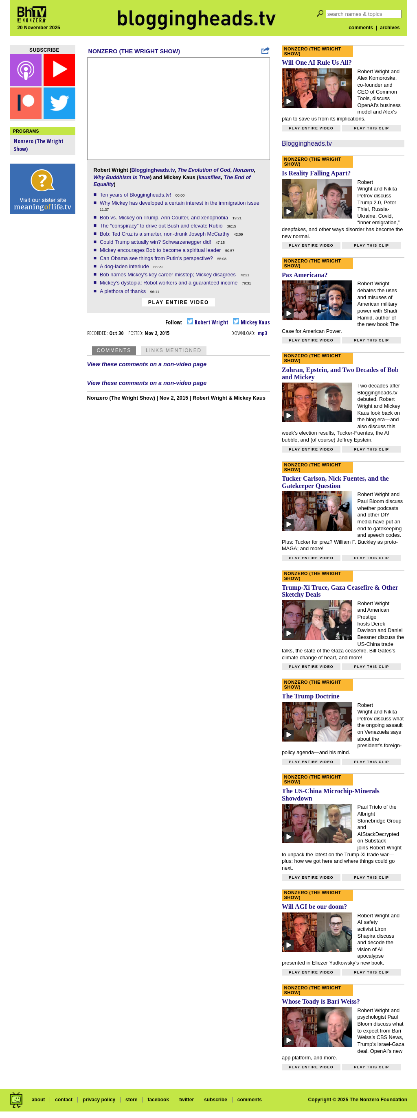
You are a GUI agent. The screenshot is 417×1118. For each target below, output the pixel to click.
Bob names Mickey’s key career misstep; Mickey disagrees (168, 274)
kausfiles (209, 177)
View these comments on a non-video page (147, 364)
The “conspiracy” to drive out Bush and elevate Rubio (162, 226)
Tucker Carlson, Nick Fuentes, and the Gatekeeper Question (335, 482)
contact (63, 1100)
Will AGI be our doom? (314, 906)
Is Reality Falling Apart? (316, 173)
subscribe (215, 1100)
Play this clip (371, 128)
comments (361, 28)
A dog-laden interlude (125, 266)
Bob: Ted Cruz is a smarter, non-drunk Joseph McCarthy (165, 234)
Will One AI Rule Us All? (317, 62)
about (38, 1100)
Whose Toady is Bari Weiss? (321, 1001)
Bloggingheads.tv (152, 170)
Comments (114, 350)
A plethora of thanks (123, 291)
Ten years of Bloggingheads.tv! (136, 195)
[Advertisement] (42, 346)
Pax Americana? (304, 274)
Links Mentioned (174, 350)
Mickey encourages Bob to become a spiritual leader (161, 250)
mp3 (262, 333)
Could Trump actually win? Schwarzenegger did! (156, 242)
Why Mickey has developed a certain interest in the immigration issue (180, 203)
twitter (186, 1100)
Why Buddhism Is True (122, 177)
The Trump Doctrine (311, 696)
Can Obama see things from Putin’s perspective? (157, 258)
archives (390, 28)
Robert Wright (207, 322)
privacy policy (99, 1100)
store (131, 1100)
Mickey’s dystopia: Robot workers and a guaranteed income (169, 283)
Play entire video (178, 302)
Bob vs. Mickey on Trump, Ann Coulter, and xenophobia (165, 217)
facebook (158, 1100)
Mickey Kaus (251, 322)
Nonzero (243, 170)
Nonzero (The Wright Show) (134, 51)
